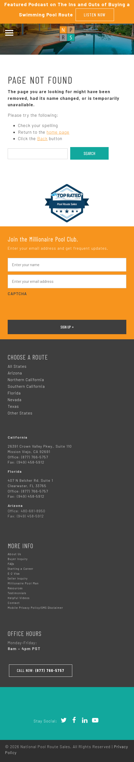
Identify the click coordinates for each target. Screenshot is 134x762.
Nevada (15, 399)
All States (17, 366)
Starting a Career (20, 568)
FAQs (11, 563)
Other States (20, 413)
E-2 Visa (14, 573)
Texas (13, 406)
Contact (14, 602)
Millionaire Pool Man (23, 583)
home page (58, 131)
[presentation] (47, 307)
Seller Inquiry (18, 578)
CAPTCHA (17, 293)
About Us (14, 554)
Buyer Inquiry (18, 559)
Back (42, 138)
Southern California (26, 386)
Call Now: (40, 670)
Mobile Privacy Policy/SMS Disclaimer (35, 607)
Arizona (15, 373)
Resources (15, 588)
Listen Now (95, 14)
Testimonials (17, 593)
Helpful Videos (18, 598)
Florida (14, 393)
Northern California (26, 379)
